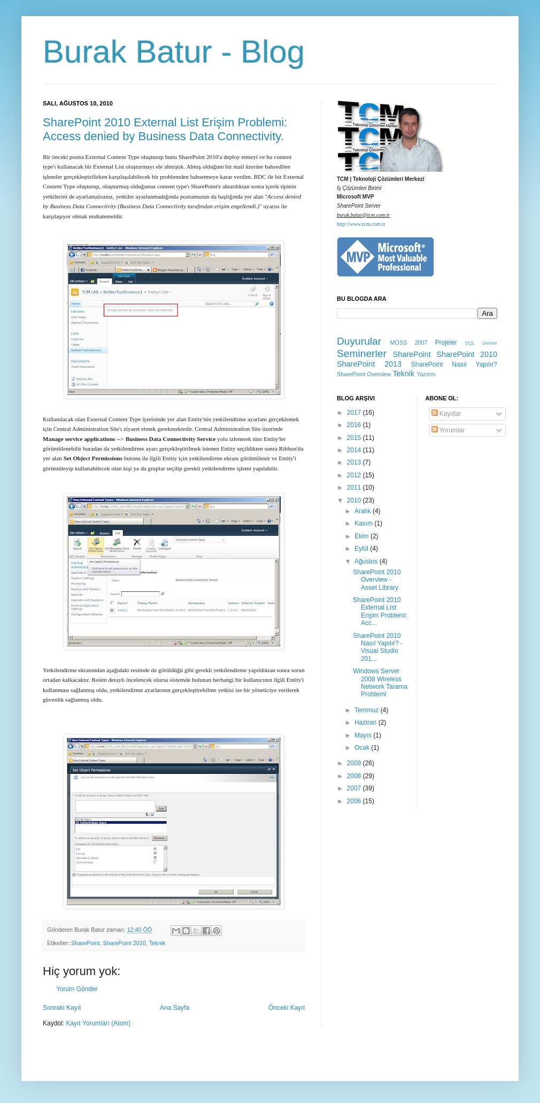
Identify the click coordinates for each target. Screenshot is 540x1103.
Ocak (362, 747)
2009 (355, 763)
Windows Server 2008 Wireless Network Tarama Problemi (380, 682)
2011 (355, 487)
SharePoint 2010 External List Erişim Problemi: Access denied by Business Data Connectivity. (165, 129)
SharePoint (85, 943)
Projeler (446, 342)
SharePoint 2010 (124, 943)
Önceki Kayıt (286, 1007)
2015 (355, 438)
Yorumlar (448, 430)
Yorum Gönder (77, 989)
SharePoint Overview (364, 374)
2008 (355, 776)
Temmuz (367, 710)
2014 (355, 450)
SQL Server (481, 343)
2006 (355, 801)
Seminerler (362, 353)
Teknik (157, 943)
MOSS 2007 (409, 342)
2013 (355, 462)
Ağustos (367, 561)
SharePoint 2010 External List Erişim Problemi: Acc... (380, 611)
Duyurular (359, 341)
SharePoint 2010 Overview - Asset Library (376, 579)
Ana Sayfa (174, 1007)
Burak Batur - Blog (174, 52)
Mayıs (363, 735)
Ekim (362, 536)
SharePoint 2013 (369, 364)
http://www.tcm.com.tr (361, 224)
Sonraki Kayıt (62, 1007)
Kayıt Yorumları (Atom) (98, 1023)
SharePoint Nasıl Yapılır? (454, 364)
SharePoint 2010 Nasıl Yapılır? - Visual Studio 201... (378, 647)
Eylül (362, 548)
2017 (355, 412)
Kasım (364, 523)
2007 (355, 788)
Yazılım (425, 374)
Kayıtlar (446, 413)
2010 (355, 500)
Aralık (363, 511)
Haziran (366, 722)
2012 (355, 475)
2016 (355, 425)
